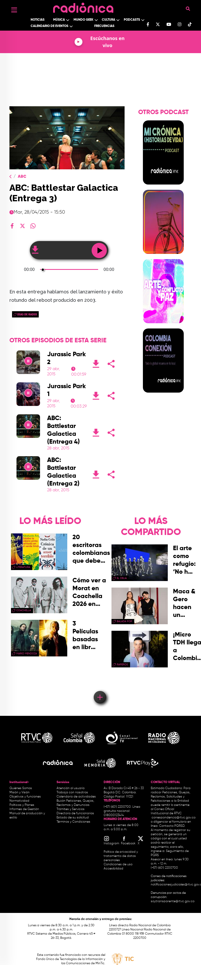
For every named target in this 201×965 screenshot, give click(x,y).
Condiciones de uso (118, 864)
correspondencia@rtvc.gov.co (174, 817)
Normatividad (19, 800)
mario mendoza (26, 653)
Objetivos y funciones (25, 796)
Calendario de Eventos (49, 26)
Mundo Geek (83, 19)
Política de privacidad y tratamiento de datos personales (121, 856)
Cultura (108, 19)
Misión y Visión (19, 792)
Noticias (37, 19)
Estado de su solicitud (73, 817)
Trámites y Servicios (71, 809)
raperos (122, 664)
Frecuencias (104, 26)
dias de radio (27, 314)
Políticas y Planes (21, 805)
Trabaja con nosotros (72, 792)
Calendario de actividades (76, 796)
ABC (22, 177)
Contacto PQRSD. (172, 826)
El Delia (122, 578)
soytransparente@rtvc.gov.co (172, 901)
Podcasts (132, 19)
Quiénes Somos (20, 788)
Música (59, 19)
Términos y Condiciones (73, 821)
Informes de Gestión (24, 809)
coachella (23, 610)
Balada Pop (124, 621)
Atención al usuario (71, 788)
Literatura (23, 567)
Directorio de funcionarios (75, 813)
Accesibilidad (114, 868)
